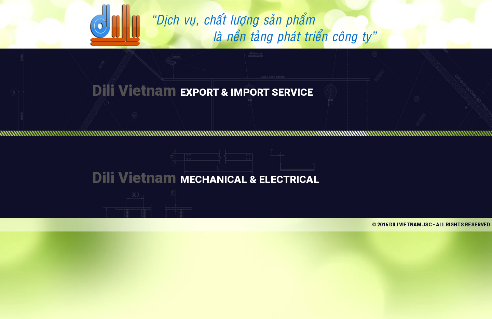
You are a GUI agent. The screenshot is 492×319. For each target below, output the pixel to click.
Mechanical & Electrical (249, 179)
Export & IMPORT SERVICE (246, 92)
